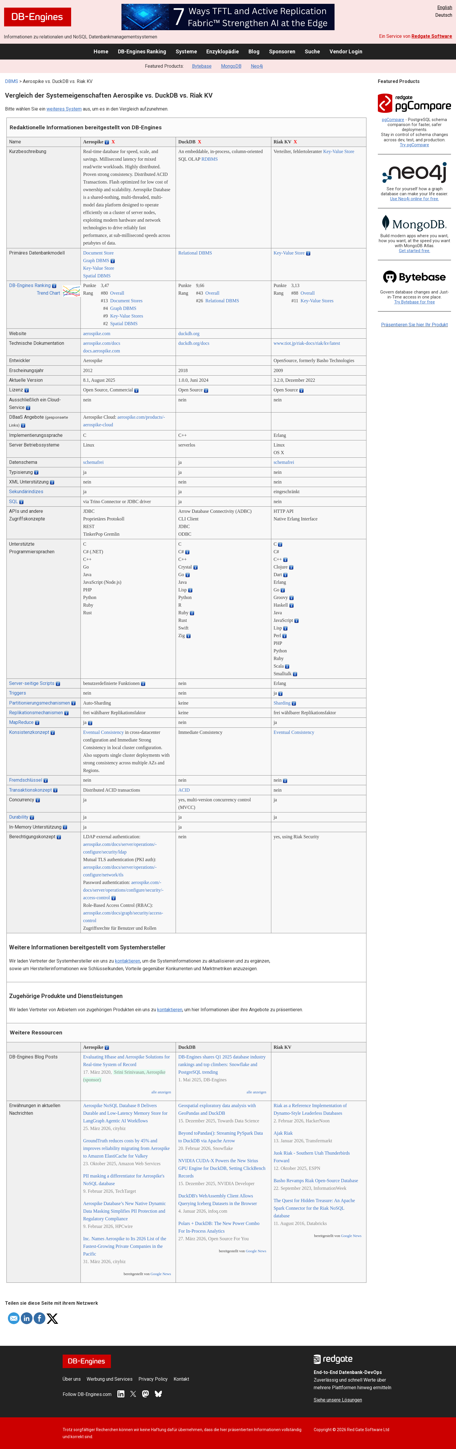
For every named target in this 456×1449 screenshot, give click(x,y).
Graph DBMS (96, 260)
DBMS (11, 81)
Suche (312, 51)
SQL (13, 501)
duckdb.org (188, 333)
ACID (184, 790)
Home (101, 51)
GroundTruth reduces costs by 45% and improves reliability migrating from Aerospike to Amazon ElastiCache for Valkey (126, 1148)
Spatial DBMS (97, 275)
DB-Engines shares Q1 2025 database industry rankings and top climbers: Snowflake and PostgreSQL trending (221, 1064)
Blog (254, 51)
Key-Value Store (338, 151)
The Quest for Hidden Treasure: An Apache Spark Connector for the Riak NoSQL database (314, 1208)
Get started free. (414, 250)
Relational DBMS (195, 252)
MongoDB (231, 66)
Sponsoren (282, 51)
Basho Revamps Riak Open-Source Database (316, 1180)
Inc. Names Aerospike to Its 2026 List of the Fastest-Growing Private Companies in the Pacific (124, 1246)
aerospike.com (96, 333)
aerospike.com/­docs (101, 343)
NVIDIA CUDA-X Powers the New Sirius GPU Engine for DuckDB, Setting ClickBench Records (221, 1168)
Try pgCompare (414, 144)
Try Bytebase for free (414, 302)
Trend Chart (48, 293)
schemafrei (93, 462)
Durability (18, 817)
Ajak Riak (283, 1133)
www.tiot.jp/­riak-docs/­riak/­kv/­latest (307, 343)
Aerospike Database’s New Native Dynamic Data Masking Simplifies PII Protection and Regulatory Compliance (124, 1211)
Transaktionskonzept (30, 790)
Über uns (72, 1379)
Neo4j (257, 66)
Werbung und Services (110, 1379)
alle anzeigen (161, 1092)
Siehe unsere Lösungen (338, 1400)
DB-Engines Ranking (142, 51)
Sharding (282, 702)
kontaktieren (127, 961)
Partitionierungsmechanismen (39, 703)
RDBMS (209, 159)
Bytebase (202, 66)
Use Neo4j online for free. (414, 198)
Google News (160, 1274)
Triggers (17, 693)
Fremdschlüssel (25, 780)
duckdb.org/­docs (193, 343)
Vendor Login (346, 51)
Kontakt (181, 1379)
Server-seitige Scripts (31, 683)
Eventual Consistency (103, 732)
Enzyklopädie (222, 51)
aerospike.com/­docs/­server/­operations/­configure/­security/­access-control (123, 890)
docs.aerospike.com (101, 350)
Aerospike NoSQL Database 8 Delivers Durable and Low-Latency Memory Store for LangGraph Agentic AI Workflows (125, 1113)
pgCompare (393, 119)
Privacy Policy (153, 1379)
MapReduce (21, 722)
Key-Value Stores (126, 315)
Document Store (98, 252)
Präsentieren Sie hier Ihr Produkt (414, 325)
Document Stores (126, 300)
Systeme (186, 51)
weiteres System (64, 109)
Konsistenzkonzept (29, 732)
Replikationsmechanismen (36, 712)
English (444, 7)
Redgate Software (432, 36)
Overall (117, 293)
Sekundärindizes (26, 491)
